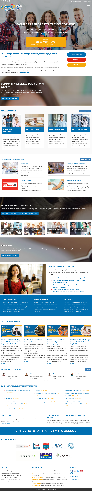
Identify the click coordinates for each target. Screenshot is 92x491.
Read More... (4, 363)
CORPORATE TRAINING (55, 229)
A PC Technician (69, 398)
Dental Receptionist (11, 409)
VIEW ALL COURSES (85, 159)
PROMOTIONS (76, 59)
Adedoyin (10, 374)
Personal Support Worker (56, 129)
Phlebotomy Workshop (74, 180)
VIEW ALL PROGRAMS (85, 111)
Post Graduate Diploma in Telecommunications (18, 390)
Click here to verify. (24, 72)
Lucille (77, 374)
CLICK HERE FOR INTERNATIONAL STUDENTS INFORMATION (19, 213)
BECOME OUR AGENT (78, 229)
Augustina (56, 374)
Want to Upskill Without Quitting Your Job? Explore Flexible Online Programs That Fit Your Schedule (11, 342)
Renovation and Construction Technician (46, 393)
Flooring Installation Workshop (76, 164)
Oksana (32, 374)
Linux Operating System (42, 402)
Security (38, 390)
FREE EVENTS (76, 64)
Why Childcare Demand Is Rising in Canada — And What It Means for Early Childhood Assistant (80, 342)
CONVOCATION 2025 (76, 54)
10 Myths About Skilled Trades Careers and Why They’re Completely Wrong (56, 342)
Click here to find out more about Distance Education (46, 45)
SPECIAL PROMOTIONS (32, 229)
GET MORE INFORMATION (10, 99)
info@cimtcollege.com (77, 1)
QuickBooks (24, 164)
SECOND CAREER (8, 229)
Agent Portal (74, 479)
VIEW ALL (88, 369)
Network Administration (79, 129)
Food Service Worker (32, 129)
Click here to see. (5, 423)
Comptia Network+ (26, 180)
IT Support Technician (41, 398)
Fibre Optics (9, 398)
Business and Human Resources (73, 390)
